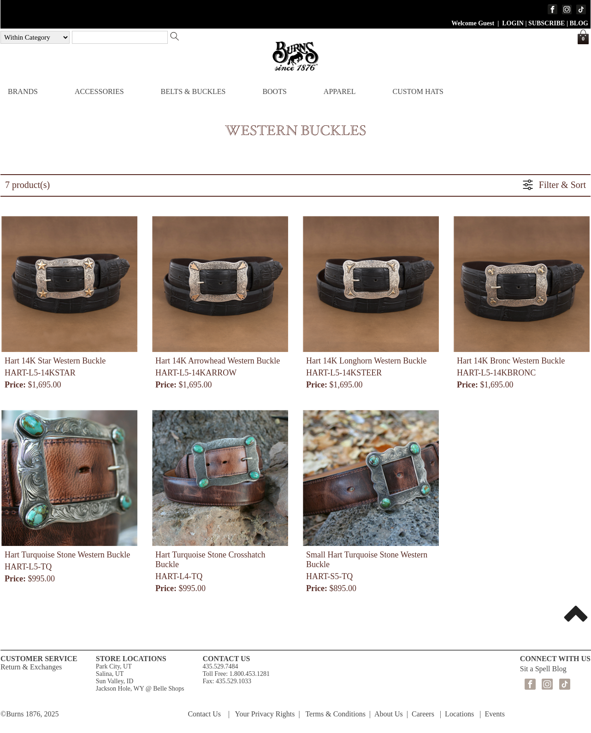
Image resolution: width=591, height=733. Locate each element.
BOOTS (274, 91)
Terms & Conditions (335, 714)
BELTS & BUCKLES (193, 91)
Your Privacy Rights (265, 714)
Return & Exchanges (31, 667)
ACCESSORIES (99, 91)
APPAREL (340, 91)
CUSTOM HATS (417, 91)
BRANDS (23, 91)
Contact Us (204, 714)
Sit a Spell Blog (543, 669)
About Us (388, 714)
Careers (423, 714)
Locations (459, 714)
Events (495, 714)
